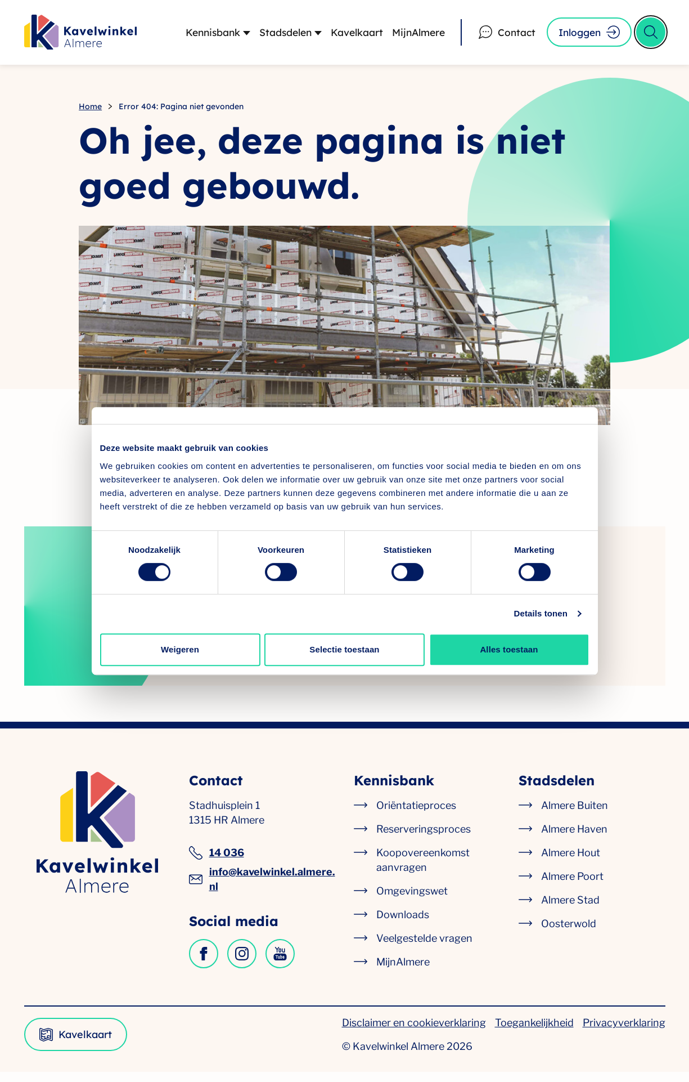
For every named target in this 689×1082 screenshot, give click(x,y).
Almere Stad (570, 910)
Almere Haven (574, 839)
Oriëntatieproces (416, 815)
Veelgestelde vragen (424, 948)
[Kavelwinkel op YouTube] (280, 963)
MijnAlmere (411, 35)
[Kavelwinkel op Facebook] (203, 963)
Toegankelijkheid (534, 1033)
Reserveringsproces (423, 839)
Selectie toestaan (344, 649)
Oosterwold (568, 934)
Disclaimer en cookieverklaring (414, 1033)
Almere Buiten (574, 815)
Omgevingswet (412, 901)
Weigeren (180, 649)
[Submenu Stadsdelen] (308, 36)
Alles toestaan (509, 649)
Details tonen (541, 613)
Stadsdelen (273, 35)
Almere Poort (572, 886)
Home (90, 114)
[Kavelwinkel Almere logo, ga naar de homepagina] (80, 36)
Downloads (402, 925)
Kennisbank (198, 35)
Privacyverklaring (624, 1033)
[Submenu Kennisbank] (233, 36)
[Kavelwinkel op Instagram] (241, 963)
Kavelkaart (347, 35)
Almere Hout (570, 863)
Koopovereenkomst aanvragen (423, 870)
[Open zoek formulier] (650, 36)
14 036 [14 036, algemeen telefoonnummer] (216, 863)
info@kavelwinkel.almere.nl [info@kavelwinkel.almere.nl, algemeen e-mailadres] (262, 889)
